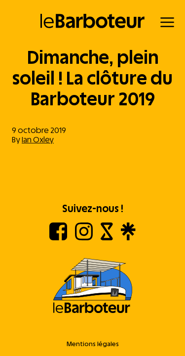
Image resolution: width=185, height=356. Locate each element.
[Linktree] (128, 237)
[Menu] (167, 22)
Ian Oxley (38, 139)
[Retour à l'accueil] (92, 21)
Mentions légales (93, 344)
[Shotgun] (107, 237)
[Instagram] (84, 237)
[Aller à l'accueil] (92, 286)
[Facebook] (58, 237)
